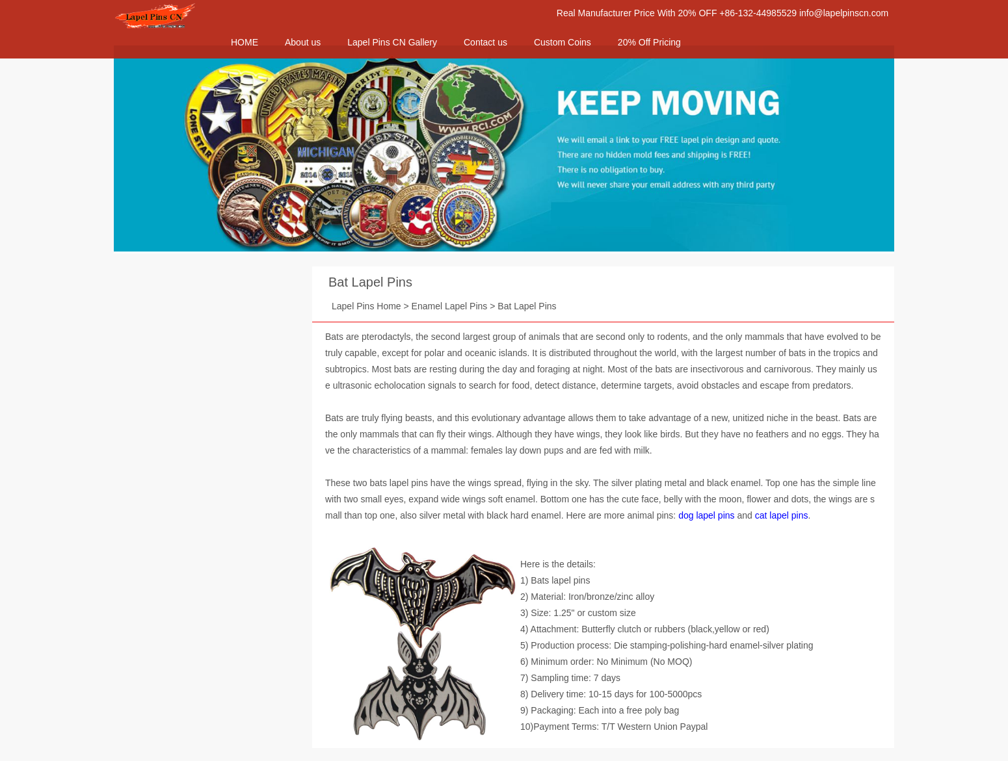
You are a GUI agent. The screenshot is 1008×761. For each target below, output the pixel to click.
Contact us (485, 42)
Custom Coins (562, 42)
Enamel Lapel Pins (450, 306)
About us (303, 42)
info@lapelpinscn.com (843, 13)
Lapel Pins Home (366, 306)
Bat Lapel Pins (370, 282)
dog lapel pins (706, 515)
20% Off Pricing (649, 42)
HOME (244, 42)
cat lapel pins (781, 515)
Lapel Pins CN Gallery (392, 42)
